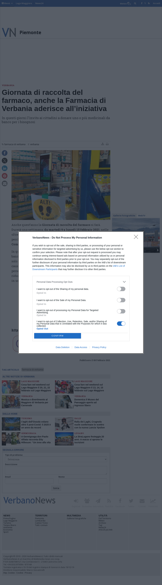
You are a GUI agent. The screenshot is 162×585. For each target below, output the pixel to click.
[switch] (121, 289)
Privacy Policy (99, 347)
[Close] (137, 238)
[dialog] (81, 292)
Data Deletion (62, 347)
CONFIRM (58, 336)
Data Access (81, 347)
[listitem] (81, 282)
